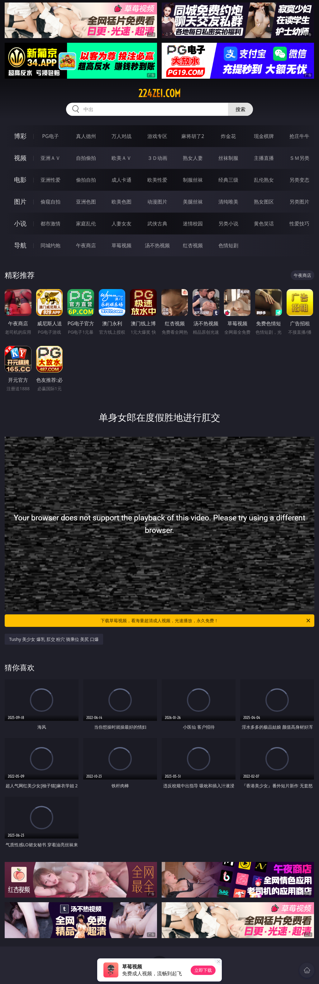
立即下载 (203, 970)
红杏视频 (193, 245)
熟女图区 (264, 201)
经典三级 (228, 179)
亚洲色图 (86, 201)
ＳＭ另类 (299, 158)
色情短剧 (228, 245)
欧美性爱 (157, 179)
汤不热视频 (157, 245)
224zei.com (159, 93)
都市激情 (50, 223)
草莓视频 (121, 245)
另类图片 (299, 201)
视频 (20, 158)
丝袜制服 (228, 158)
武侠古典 (157, 223)
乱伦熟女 (264, 179)
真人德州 (86, 136)
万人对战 (121, 136)
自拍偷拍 (86, 158)
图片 (20, 201)
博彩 (20, 136)
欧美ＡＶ (121, 158)
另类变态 (299, 179)
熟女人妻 (193, 158)
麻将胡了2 (192, 136)
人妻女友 (121, 223)
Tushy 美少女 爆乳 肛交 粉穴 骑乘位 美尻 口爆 (54, 639)
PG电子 (50, 136)
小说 (20, 223)
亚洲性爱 (50, 179)
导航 (20, 245)
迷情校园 (193, 223)
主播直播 (264, 158)
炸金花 (228, 136)
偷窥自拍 (50, 201)
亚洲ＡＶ (50, 158)
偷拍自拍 (86, 179)
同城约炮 (50, 245)
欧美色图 (121, 201)
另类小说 (228, 223)
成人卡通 (121, 179)
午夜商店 (86, 245)
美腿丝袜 (193, 201)
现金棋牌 (264, 136)
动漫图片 (157, 201)
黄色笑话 (264, 223)
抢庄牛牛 (299, 136)
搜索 (240, 109)
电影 (20, 179)
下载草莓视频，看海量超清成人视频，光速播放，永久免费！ (206, 620)
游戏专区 (157, 136)
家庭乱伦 (86, 223)
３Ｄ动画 (157, 158)
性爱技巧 (299, 223)
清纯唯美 (228, 201)
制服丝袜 (193, 179)
